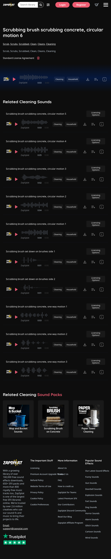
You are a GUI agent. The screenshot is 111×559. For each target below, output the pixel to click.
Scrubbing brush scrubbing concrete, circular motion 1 (36, 224)
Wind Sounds (91, 537)
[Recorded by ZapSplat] (6, 79)
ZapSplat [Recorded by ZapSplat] (23, 82)
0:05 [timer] (40, 155)
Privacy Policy (36, 492)
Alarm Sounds (92, 519)
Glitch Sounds (92, 525)
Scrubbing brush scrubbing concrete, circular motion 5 (36, 113)
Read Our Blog (65, 516)
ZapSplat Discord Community (69, 510)
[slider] (34, 77)
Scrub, (6, 44)
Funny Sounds (92, 476)
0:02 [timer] (40, 182)
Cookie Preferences (39, 504)
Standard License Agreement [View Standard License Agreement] (18, 58)
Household (73, 79)
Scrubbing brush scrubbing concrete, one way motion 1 (36, 306)
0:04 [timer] (40, 210)
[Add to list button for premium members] (96, 79)
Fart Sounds (91, 501)
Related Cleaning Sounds (27, 101)
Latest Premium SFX (67, 498)
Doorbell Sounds (93, 489)
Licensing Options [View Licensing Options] (95, 113)
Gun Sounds (91, 483)
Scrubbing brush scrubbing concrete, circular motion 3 (36, 168)
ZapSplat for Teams (67, 492)
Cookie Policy (36, 498)
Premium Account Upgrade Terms (41, 474)
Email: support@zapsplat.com (15, 527)
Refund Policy (37, 480)
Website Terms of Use (40, 486)
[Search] (41, 5)
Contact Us (63, 474)
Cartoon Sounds (93, 531)
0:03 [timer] (40, 82)
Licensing (34, 468)
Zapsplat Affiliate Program (69, 522)
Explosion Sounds (93, 495)
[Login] (62, 5)
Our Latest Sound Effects (96, 470)
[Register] (81, 5)
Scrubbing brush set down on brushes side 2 (30, 279)
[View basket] (97, 5)
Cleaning (51, 44)
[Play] (14, 79)
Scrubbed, (24, 44)
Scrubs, (14, 44)
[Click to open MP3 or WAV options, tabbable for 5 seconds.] (87, 79)
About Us (62, 468)
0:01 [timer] (40, 265)
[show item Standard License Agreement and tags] (104, 79)
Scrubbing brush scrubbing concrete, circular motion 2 (36, 196)
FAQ (60, 480)
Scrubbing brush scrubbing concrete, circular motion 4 (36, 141)
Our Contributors (66, 504)
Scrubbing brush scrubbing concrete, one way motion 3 (36, 361)
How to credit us (66, 486)
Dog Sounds (91, 507)
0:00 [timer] (47, 82)
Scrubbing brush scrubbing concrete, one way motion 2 (36, 334)
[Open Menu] (105, 4)
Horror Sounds (92, 513)
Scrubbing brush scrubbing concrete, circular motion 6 (53, 32)
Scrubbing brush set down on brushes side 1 (30, 251)
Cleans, (42, 44)
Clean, (33, 44)
